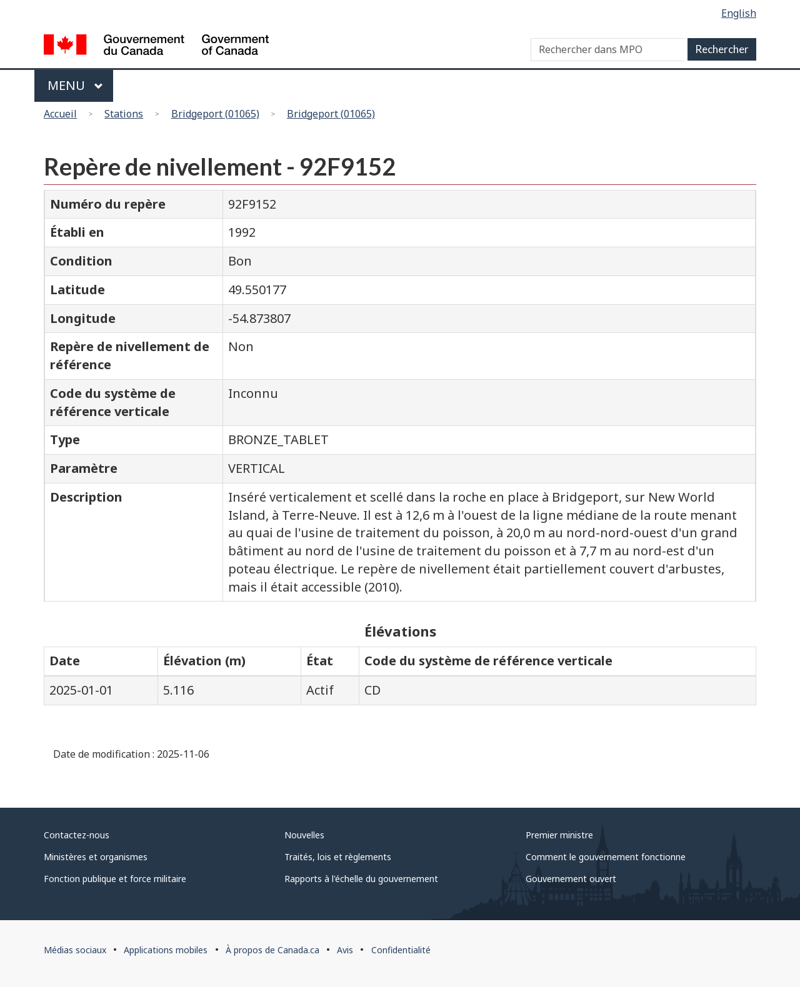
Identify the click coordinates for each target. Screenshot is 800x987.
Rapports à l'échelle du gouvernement (361, 879)
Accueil (60, 114)
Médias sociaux (75, 950)
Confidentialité (401, 950)
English (738, 13)
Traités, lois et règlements (337, 857)
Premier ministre (559, 835)
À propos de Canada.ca (272, 950)
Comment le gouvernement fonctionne (606, 857)
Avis (345, 950)
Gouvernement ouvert (571, 879)
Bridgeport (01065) (215, 114)
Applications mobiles (166, 950)
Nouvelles (304, 835)
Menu (75, 85)
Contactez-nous (76, 835)
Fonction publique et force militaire (115, 879)
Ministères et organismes (96, 857)
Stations (123, 114)
